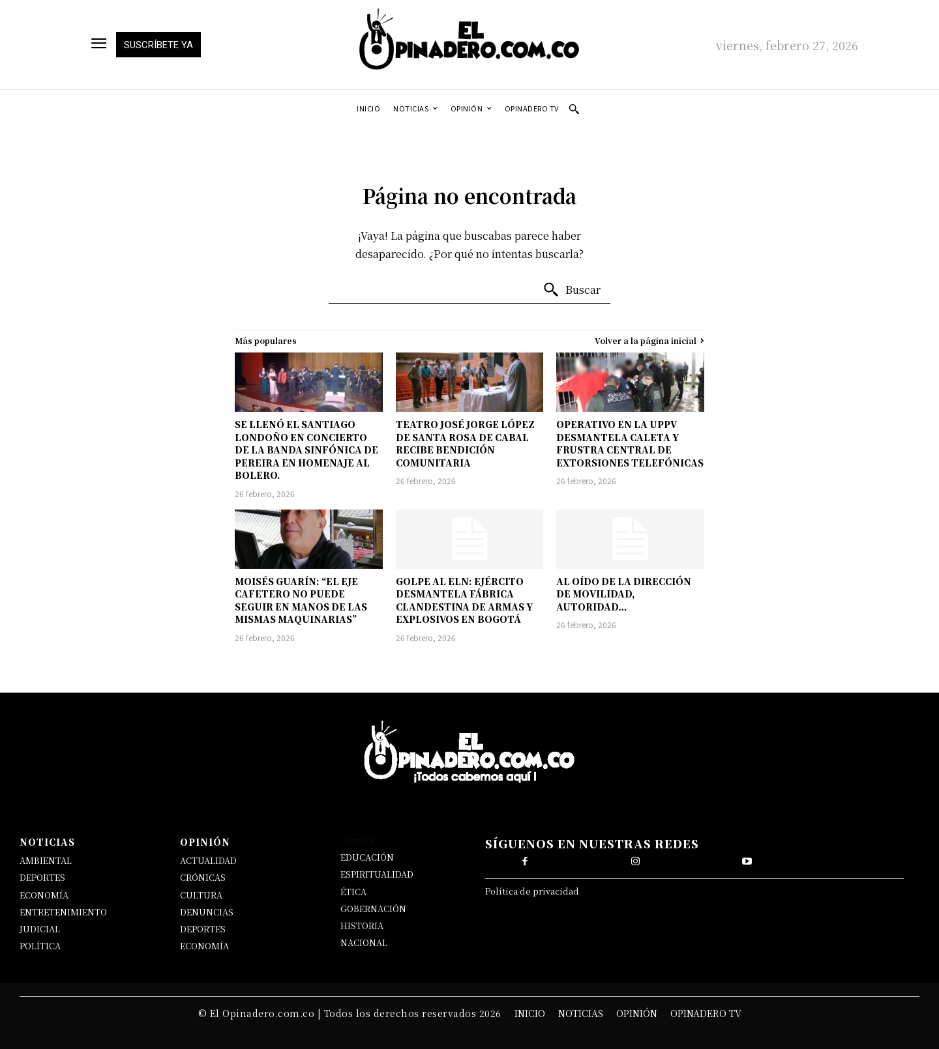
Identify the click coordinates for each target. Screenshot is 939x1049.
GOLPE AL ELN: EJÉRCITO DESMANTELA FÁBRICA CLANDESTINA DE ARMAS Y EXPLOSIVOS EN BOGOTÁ (464, 600)
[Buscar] (571, 290)
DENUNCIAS (206, 912)
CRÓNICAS (203, 877)
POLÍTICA (40, 946)
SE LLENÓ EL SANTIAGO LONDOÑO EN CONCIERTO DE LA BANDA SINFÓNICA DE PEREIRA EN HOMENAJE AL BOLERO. (306, 449)
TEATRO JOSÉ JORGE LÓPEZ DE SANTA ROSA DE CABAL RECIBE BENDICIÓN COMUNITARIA (465, 443)
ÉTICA (353, 891)
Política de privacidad (532, 893)
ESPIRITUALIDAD (376, 874)
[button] (574, 109)
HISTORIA (361, 925)
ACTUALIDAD (208, 860)
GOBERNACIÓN (373, 908)
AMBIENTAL (46, 860)
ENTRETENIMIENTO (63, 912)
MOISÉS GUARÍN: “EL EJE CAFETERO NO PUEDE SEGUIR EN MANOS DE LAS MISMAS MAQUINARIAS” (301, 600)
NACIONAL (363, 942)
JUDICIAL (40, 929)
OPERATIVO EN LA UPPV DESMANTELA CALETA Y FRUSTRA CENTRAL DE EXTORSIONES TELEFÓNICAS (630, 443)
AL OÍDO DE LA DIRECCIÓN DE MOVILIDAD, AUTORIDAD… (623, 594)
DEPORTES (42, 877)
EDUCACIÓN (367, 857)
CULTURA (201, 895)
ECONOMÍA (44, 895)
